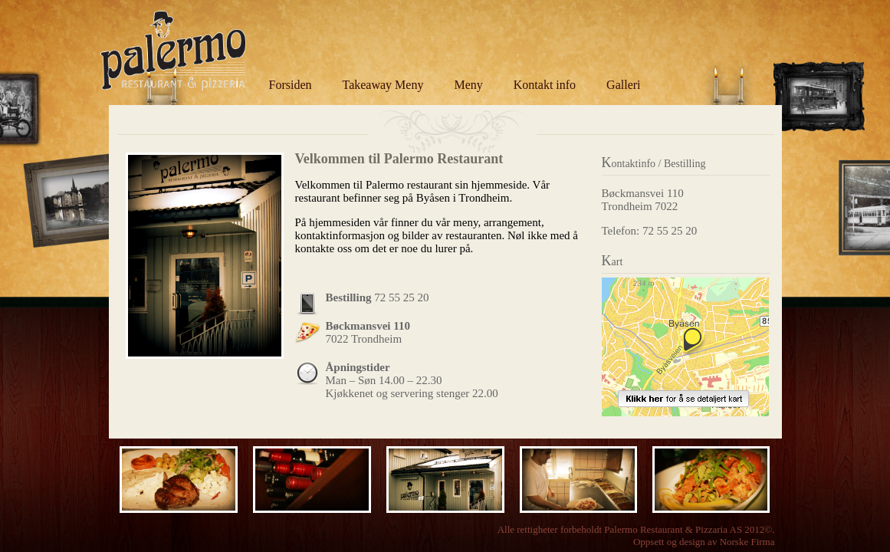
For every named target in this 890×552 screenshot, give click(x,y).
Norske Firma (747, 541)
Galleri (623, 84)
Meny (468, 84)
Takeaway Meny (383, 84)
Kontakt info (545, 84)
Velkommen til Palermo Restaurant (399, 158)
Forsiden (290, 84)
